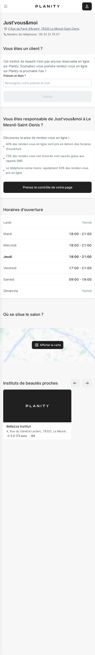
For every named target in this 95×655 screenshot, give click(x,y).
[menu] (5, 6)
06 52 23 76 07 (49, 34)
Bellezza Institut (18, 426)
